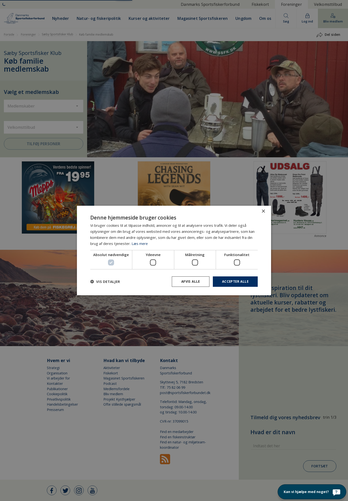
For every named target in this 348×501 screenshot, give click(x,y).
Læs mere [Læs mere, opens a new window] (140, 243)
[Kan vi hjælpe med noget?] (312, 491)
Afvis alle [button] (189, 281)
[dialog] (174, 250)
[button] (105, 281)
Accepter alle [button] (235, 281)
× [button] (263, 211)
